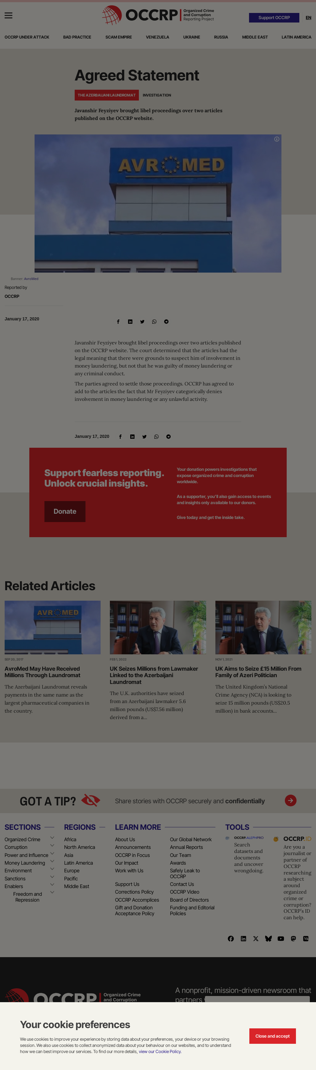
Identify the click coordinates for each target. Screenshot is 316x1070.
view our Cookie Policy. (160, 1051)
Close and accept (273, 1036)
